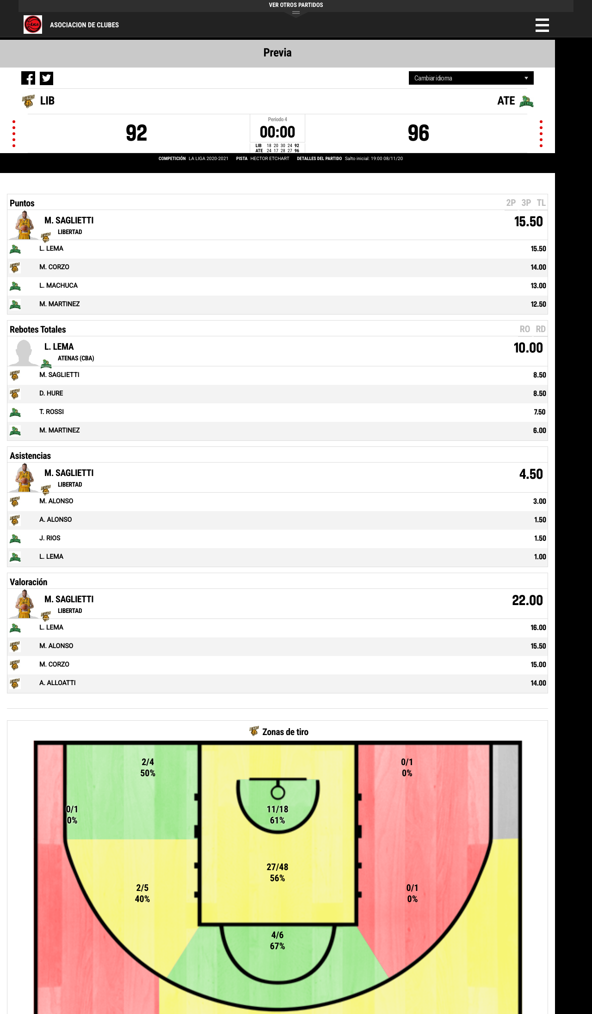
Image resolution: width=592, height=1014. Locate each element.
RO (525, 328)
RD (541, 328)
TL (541, 202)
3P (526, 202)
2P (511, 202)
